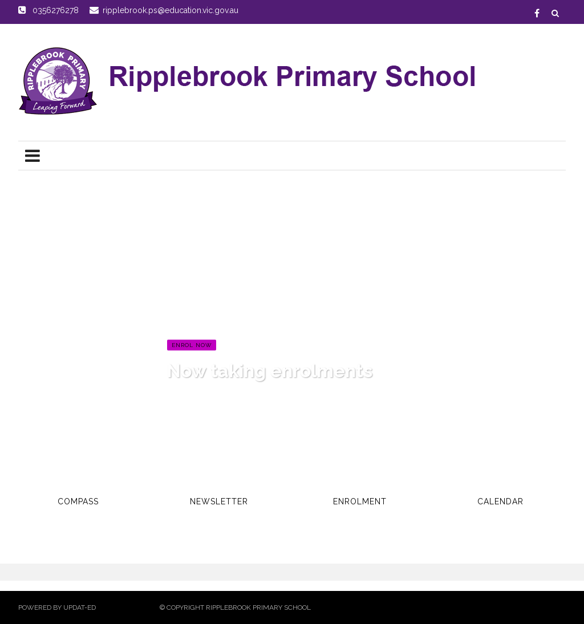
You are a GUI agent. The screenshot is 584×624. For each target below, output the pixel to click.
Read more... (194, 396)
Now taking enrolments (269, 370)
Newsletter (219, 501)
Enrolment (360, 501)
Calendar (500, 501)
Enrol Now (192, 345)
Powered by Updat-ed (57, 607)
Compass (78, 501)
